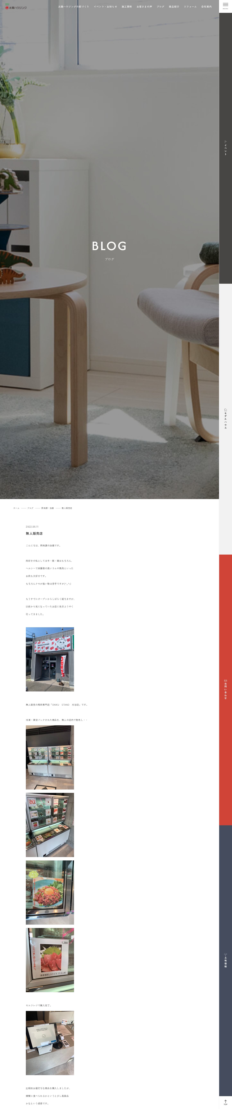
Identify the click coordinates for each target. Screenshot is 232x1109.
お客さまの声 (144, 6)
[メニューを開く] (225, 6)
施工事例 (127, 6)
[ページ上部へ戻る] (225, 1102)
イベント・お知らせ (105, 6)
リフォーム (190, 6)
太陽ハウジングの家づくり (73, 6)
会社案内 (206, 6)
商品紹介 (174, 6)
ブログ (161, 6)
